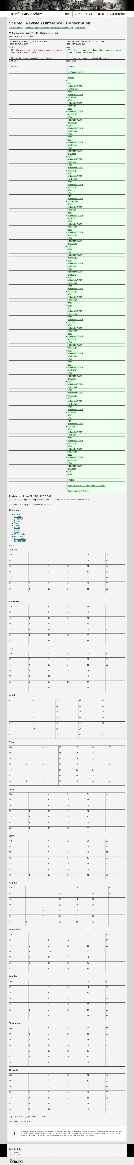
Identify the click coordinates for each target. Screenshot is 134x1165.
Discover (78, 14)
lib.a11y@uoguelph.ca (88, 1135)
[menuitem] (68, 14)
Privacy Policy (15, 1154)
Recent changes (32, 28)
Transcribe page (66, 28)
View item (44, 28)
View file (54, 28)
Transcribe (101, 14)
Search (89, 14)
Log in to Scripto (16, 28)
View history (80, 28)
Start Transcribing (117, 14)
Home (68, 14)
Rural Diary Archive (27, 14)
